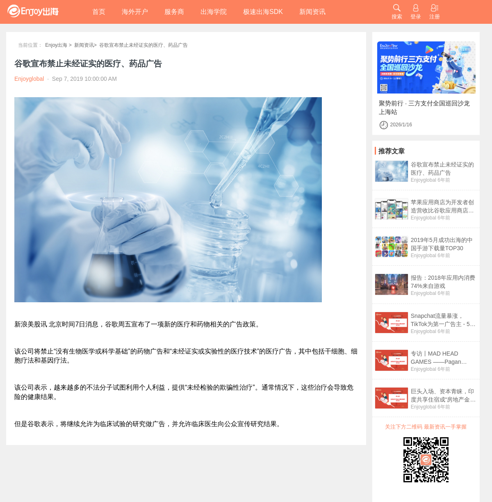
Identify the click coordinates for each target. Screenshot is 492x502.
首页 (98, 11)
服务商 (174, 11)
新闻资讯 (312, 11)
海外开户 (135, 11)
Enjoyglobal (423, 180)
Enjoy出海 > (58, 45)
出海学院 (213, 11)
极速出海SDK (263, 11)
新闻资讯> (85, 45)
